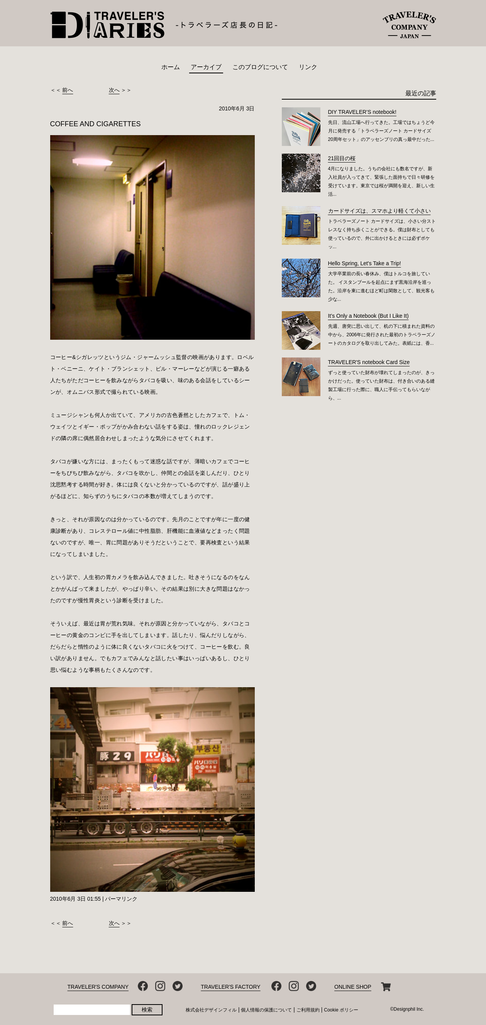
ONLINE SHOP (352, 987)
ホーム (170, 67)
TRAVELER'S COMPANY (98, 987)
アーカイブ (206, 67)
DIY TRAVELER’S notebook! (362, 112)
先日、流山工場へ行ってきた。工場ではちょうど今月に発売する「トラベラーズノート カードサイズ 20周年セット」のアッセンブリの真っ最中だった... (381, 131)
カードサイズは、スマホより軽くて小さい (379, 211)
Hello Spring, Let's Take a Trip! (364, 263)
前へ (67, 90)
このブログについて (260, 67)
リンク (308, 67)
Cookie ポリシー (341, 1010)
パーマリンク (121, 899)
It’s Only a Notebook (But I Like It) (368, 316)
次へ (114, 90)
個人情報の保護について (266, 1010)
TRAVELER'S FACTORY (230, 987)
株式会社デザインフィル (211, 1010)
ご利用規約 (308, 1010)
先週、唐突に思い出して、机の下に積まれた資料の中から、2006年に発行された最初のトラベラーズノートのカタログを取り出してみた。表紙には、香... (382, 335)
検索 (147, 1009)
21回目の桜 (342, 158)
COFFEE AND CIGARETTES (95, 124)
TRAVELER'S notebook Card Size (369, 362)
